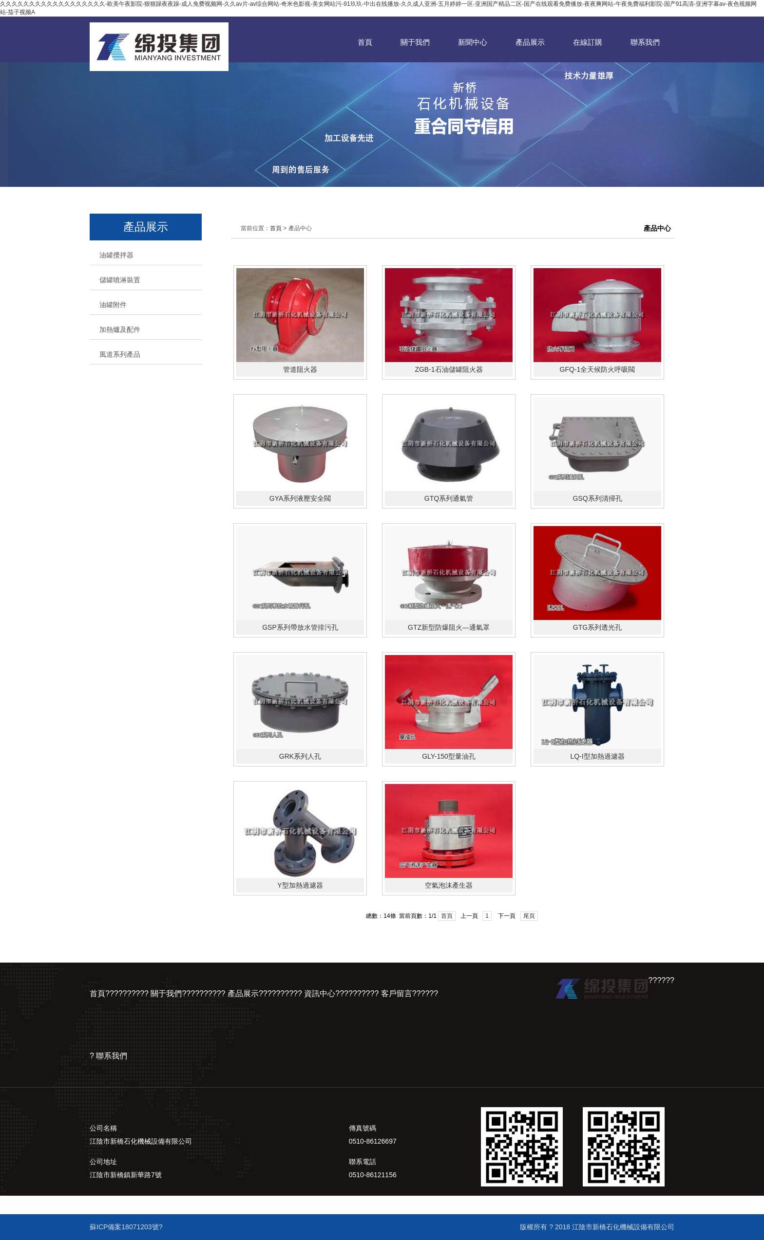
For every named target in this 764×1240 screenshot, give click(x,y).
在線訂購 (587, 42)
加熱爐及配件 (119, 329)
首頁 (365, 42)
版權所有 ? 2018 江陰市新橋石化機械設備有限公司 (597, 1227)
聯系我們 (645, 42)
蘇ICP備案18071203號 (124, 1227)
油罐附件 (113, 305)
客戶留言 (396, 993)
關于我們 (415, 42)
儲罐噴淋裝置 (119, 280)
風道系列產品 (119, 354)
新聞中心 (472, 42)
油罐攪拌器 (116, 255)
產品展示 (530, 42)
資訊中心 (319, 993)
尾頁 (529, 915)
